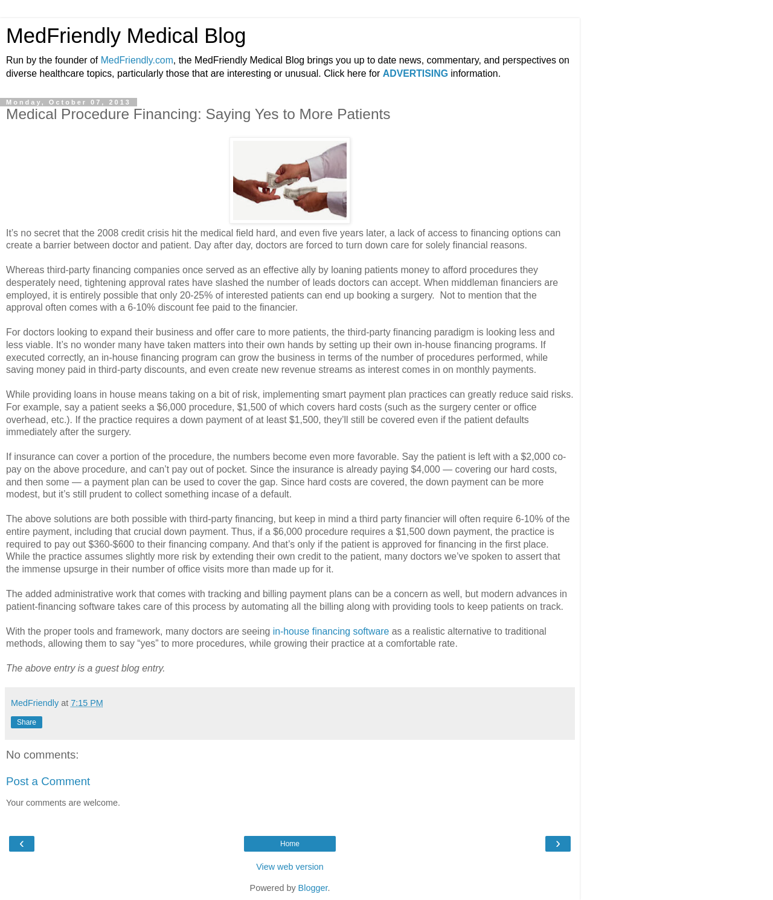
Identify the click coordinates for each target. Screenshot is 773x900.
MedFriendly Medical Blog (126, 35)
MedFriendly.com (137, 60)
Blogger (313, 888)
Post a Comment (48, 781)
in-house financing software (331, 631)
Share (26, 722)
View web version (290, 867)
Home (290, 844)
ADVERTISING (415, 73)
